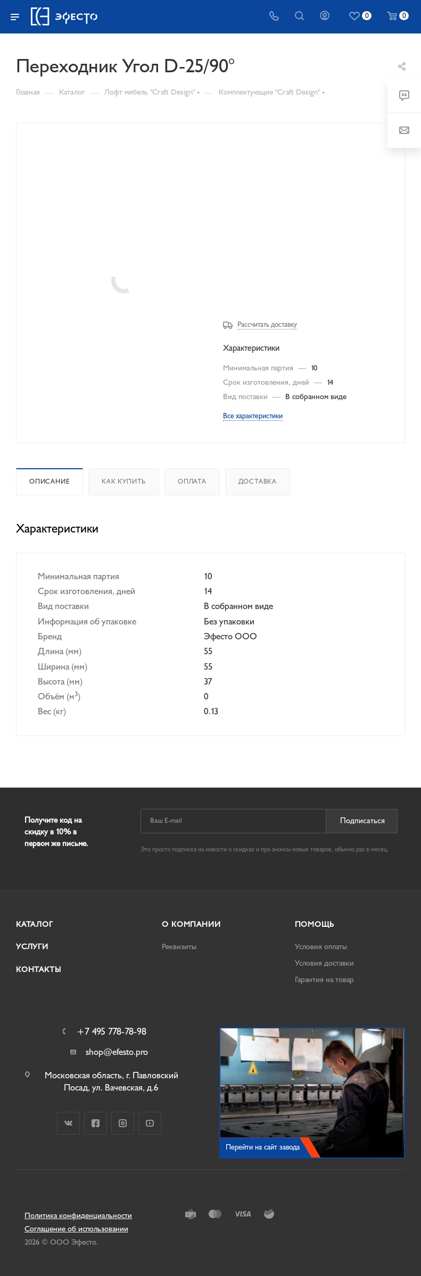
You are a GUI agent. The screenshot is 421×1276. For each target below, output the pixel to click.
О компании (191, 924)
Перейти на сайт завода (263, 1147)
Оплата (192, 481)
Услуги (32, 947)
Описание (49, 481)
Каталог (34, 924)
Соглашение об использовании (76, 1229)
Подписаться (362, 821)
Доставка (257, 481)
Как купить (124, 481)
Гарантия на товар (324, 980)
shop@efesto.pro (117, 1052)
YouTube (149, 1123)
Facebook (95, 1123)
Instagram (122, 1123)
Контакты (38, 970)
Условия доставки (324, 963)
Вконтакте (68, 1123)
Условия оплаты (321, 947)
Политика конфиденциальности (78, 1216)
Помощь (314, 924)
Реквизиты (179, 947)
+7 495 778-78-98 (111, 1032)
